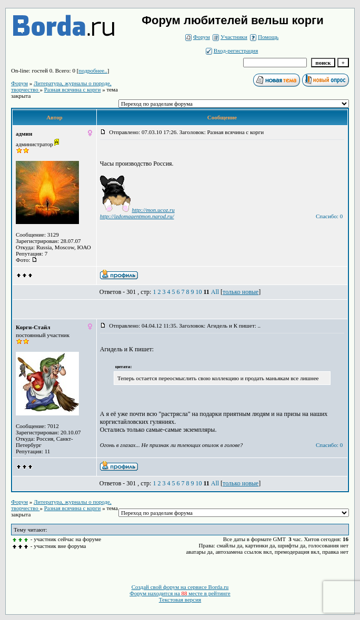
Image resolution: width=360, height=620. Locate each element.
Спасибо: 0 (329, 216)
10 (198, 292)
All (215, 292)
